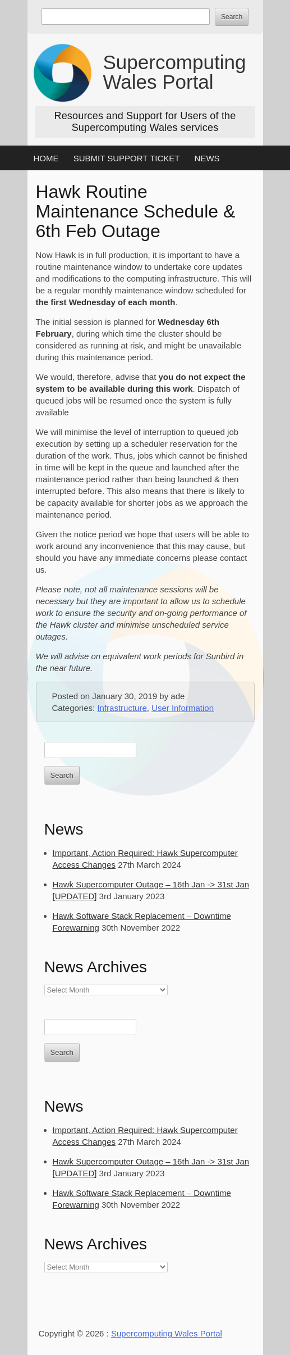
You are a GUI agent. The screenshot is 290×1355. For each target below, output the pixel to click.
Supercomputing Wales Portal (174, 72)
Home (46, 158)
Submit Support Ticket (126, 158)
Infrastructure (121, 708)
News (207, 158)
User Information (182, 708)
